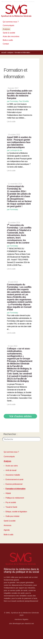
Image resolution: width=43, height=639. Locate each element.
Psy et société (11, 502)
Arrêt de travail (11, 470)
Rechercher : (10, 434)
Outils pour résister (12, 516)
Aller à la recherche (29, 1)
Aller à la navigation (6, 1)
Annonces (7, 525)
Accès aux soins (12, 466)
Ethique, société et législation (16, 512)
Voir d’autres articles (20, 416)
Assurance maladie (13, 475)
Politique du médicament (15, 498)
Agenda (7, 530)
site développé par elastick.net (21, 623)
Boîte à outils (8, 40)
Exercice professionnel (14, 484)
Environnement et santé (14, 479)
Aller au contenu (18, 1)
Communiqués (8, 25)
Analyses (6, 29)
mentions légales (21, 619)
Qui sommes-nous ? (11, 22)
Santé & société (9, 33)
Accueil (3, 52)
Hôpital (8, 493)
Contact (6, 44)
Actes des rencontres (11, 36)
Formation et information (15, 489)
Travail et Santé (11, 507)
